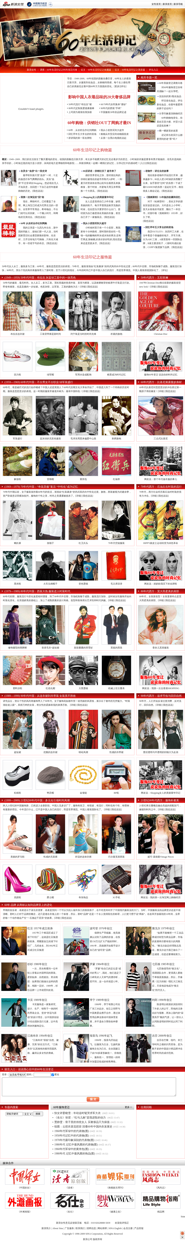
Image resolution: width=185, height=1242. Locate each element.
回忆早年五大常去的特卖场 (82, 134)
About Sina (57, 1228)
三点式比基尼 (161, 438)
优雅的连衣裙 (50, 752)
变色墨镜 (83, 583)
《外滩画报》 (25, 1211)
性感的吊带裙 (116, 752)
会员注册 (128, 1228)
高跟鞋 (17, 897)
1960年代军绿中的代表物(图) (71, 1131)
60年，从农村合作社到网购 (82, 130)
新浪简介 (46, 1228)
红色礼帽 (50, 688)
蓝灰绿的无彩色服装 (50, 438)
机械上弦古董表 (116, 688)
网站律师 (102, 1228)
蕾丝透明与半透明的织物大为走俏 (160, 752)
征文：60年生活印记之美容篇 (130, 69)
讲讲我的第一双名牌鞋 (80, 138)
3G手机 (116, 897)
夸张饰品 (83, 897)
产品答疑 (139, 1228)
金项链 (83, 793)
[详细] (83, 286)
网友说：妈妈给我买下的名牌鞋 (160, 583)
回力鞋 (17, 374)
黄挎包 (83, 479)
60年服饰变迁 (61, 1107)
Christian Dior (160, 334)
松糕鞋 (17, 793)
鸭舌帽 (50, 793)
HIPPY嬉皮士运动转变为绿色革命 (160, 543)
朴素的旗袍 (116, 334)
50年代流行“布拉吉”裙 (80, 104)
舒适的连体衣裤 (83, 856)
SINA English (115, 1228)
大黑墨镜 (83, 688)
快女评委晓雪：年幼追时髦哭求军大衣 (77, 1113)
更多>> (128, 1107)
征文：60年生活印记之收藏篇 (96, 69)
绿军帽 (50, 374)
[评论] (123, 86)
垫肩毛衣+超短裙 (50, 647)
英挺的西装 (116, 647)
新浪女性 (31, 69)
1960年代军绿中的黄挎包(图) (71, 1149)
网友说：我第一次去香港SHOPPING (160, 688)
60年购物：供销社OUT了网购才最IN (99, 123)
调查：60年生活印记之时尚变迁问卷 (58, 69)
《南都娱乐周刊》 (115, 1187)
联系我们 (80, 1228)
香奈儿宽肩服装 (160, 647)
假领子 (50, 543)
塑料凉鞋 (17, 688)
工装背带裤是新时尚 (50, 334)
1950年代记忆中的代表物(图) (71, 1135)
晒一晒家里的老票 (168, 130)
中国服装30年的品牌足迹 (113, 112)
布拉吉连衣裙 (18, 334)
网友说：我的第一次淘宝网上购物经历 (161, 897)
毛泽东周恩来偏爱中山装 (83, 438)
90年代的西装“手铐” (111, 108)
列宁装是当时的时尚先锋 (83, 334)
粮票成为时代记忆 (116, 374)
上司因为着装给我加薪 (80, 112)
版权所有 (97, 1239)
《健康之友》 (115, 1211)
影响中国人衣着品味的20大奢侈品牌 (99, 97)
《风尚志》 (161, 1187)
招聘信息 (91, 1228)
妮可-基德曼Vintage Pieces (161, 856)
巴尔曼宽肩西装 (116, 856)
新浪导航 (178, 4)
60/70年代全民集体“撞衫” (114, 104)
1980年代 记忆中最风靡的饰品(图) (74, 1153)
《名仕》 (70, 1211)
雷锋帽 (50, 479)
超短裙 (17, 752)
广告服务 (69, 1228)
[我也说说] (151, 163)
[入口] (143, 163)
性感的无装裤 (50, 856)
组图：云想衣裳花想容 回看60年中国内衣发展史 (83, 1126)
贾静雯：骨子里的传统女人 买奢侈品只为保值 (82, 1122)
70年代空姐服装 (116, 543)
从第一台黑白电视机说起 (113, 138)
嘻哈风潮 (83, 752)
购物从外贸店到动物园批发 (115, 134)
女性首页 (156, 4)
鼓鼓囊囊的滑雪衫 (83, 647)
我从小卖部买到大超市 (112, 130)
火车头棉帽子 (50, 583)
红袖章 (116, 479)
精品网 (160, 1211)
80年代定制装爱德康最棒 (81, 108)
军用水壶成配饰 (83, 374)
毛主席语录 (116, 583)
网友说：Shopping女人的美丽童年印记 (160, 793)
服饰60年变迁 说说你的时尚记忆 (160, 374)
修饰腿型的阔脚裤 (17, 647)
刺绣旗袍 (116, 438)
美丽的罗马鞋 (18, 856)
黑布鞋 (17, 583)
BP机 (116, 793)
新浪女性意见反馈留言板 (69, 1222)
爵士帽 (50, 897)
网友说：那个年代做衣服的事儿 (160, 479)
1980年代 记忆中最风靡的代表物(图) (76, 1144)
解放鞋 (17, 479)
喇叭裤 (17, 543)
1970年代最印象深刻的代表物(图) (74, 1140)
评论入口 (153, 69)
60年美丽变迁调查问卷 (170, 83)
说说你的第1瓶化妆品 (170, 96)
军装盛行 (17, 438)
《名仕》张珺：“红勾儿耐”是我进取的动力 (80, 1117)
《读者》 (70, 1187)
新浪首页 (167, 4)
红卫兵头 (83, 543)
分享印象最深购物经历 (170, 113)
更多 (117, 86)
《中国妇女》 (25, 1187)
